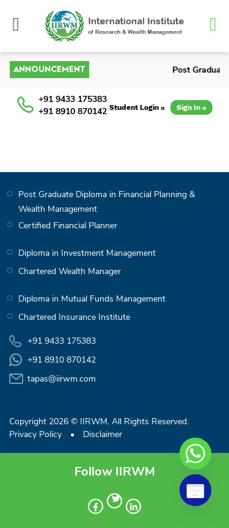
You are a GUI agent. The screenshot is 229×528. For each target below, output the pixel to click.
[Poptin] (195, 490)
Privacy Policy (35, 434)
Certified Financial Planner (67, 225)
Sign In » (191, 107)
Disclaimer (102, 434)
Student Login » (137, 107)
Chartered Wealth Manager (69, 271)
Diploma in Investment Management (87, 253)
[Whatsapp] (195, 453)
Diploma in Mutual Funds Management (91, 299)
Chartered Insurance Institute (74, 317)
